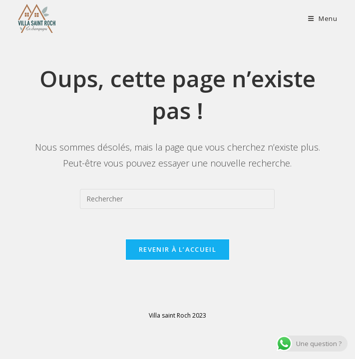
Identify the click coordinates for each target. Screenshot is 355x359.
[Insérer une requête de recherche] (177, 199)
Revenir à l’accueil (177, 249)
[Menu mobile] (323, 18)
